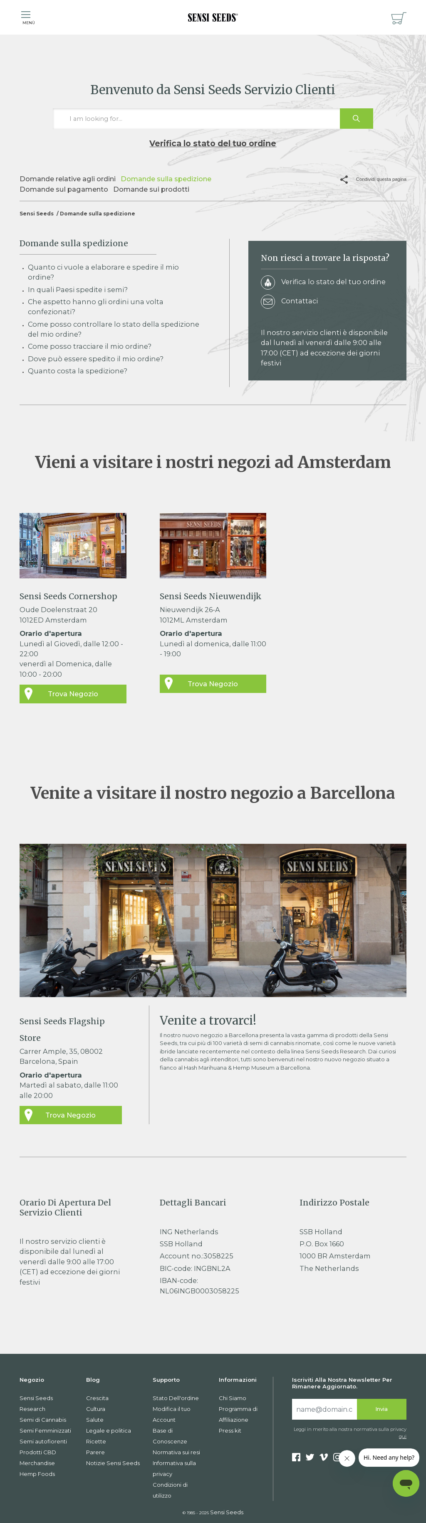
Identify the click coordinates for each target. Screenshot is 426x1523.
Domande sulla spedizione (166, 179)
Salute (95, 1419)
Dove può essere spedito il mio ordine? (95, 359)
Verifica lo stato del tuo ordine (212, 143)
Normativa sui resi (176, 1452)
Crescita (97, 1398)
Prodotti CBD (38, 1452)
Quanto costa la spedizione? (77, 371)
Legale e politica (108, 1430)
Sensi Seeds (37, 213)
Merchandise (37, 1463)
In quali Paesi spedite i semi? (78, 289)
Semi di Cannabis (43, 1419)
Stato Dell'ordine (176, 1398)
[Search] (324, 1409)
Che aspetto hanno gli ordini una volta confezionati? (95, 307)
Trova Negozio (73, 694)
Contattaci (289, 302)
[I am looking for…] (213, 118)
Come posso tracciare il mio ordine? (89, 346)
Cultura (95, 1408)
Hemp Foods (37, 1473)
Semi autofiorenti (43, 1441)
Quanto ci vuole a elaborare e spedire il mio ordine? (103, 272)
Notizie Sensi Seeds (113, 1463)
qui (402, 1436)
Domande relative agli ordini (68, 179)
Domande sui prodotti (151, 189)
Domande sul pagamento (64, 189)
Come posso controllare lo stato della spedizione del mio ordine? (113, 329)
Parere (95, 1452)
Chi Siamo (232, 1398)
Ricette (96, 1441)
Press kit (230, 1430)
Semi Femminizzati (45, 1430)
